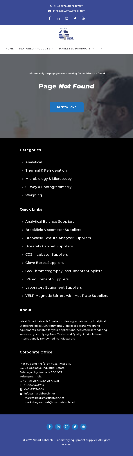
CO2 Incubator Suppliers (46, 255)
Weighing (33, 195)
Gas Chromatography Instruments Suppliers (63, 271)
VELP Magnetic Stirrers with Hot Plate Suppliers (66, 296)
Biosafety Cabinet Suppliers (49, 246)
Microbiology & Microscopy (48, 179)
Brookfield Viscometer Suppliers (53, 230)
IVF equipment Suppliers (47, 279)
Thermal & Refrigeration (46, 170)
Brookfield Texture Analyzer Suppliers (58, 238)
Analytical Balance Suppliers (49, 222)
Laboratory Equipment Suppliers (53, 288)
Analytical (33, 162)
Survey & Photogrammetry (48, 187)
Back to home (66, 107)
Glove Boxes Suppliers (44, 263)
